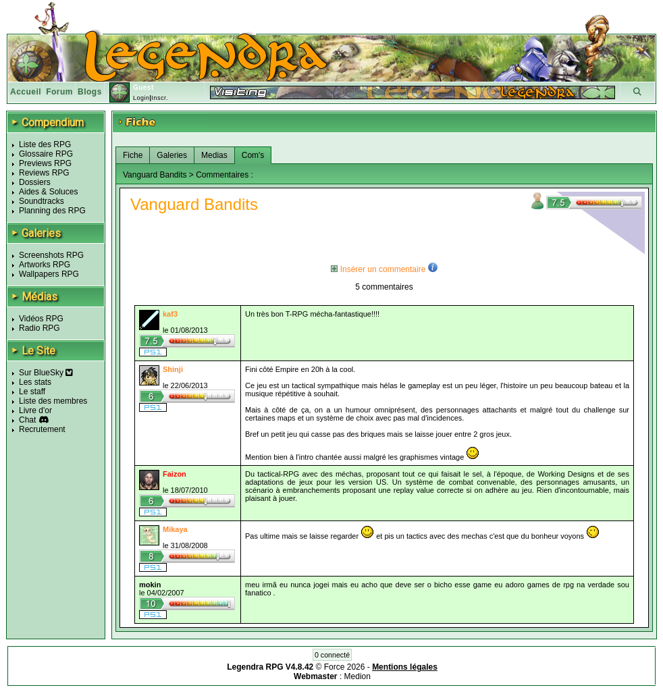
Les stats (35, 382)
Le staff (32, 391)
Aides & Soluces (48, 191)
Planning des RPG (52, 210)
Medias (214, 155)
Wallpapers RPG (49, 274)
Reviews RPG (44, 173)
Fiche (132, 155)
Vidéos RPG (41, 318)
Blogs (90, 92)
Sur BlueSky (46, 372)
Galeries (172, 155)
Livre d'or (35, 410)
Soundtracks (41, 201)
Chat (27, 420)
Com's (253, 155)
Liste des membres (53, 401)
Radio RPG (39, 328)
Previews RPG (45, 163)
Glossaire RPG (46, 154)
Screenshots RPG (51, 255)
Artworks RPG (44, 264)
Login (141, 98)
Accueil (25, 92)
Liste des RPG (45, 144)
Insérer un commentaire (378, 269)
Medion (357, 676)
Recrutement (42, 429)
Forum (59, 92)
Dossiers (35, 182)
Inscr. (159, 98)
